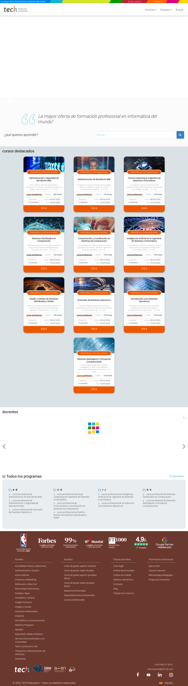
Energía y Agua (22, 593)
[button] (8, 56)
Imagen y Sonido (23, 607)
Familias (150, 9)
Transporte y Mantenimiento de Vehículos (30, 652)
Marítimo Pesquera (24, 625)
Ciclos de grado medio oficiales (79, 570)
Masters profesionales (75, 590)
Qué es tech (154, 566)
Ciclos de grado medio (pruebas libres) (79, 584)
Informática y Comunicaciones (30, 620)
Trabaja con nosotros (123, 593)
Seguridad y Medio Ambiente (29, 634)
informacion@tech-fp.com (160, 669)
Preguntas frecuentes (159, 579)
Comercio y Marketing (25, 579)
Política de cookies (122, 575)
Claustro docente (157, 570)
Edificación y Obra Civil (26, 584)
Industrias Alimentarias (26, 611)
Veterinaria (20, 659)
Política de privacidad (123, 570)
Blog (115, 588)
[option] (94, 56)
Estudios (165, 9)
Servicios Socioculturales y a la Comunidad (30, 640)
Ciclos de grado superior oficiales (80, 566)
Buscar (179, 9)
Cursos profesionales (74, 600)
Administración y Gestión (27, 570)
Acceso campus (134, 1)
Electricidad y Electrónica (27, 588)
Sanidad (19, 629)
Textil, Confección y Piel (26, 646)
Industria (19, 616)
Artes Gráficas (22, 575)
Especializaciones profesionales (79, 595)
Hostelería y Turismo (25, 598)
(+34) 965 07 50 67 (164, 664)
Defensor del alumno (123, 579)
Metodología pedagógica (161, 575)
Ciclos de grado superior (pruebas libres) (80, 577)
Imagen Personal (23, 602)
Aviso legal (118, 566)
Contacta (157, 1)
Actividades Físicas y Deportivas (30, 566)
